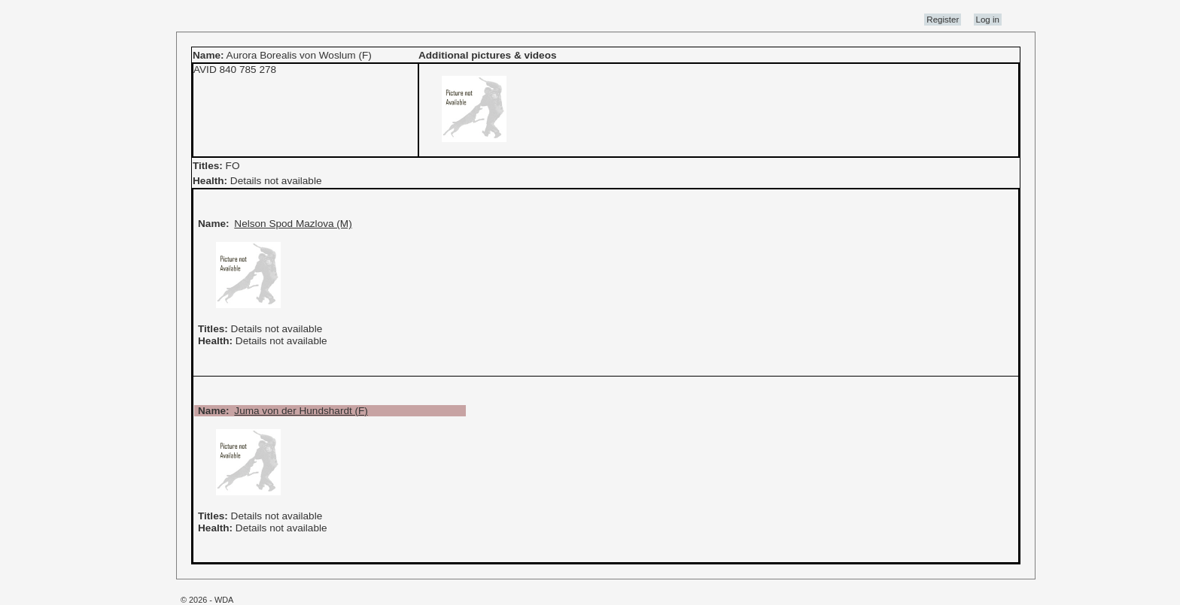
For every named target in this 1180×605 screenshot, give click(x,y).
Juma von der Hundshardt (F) (301, 410)
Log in (987, 19)
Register (942, 19)
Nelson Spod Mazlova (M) (292, 223)
